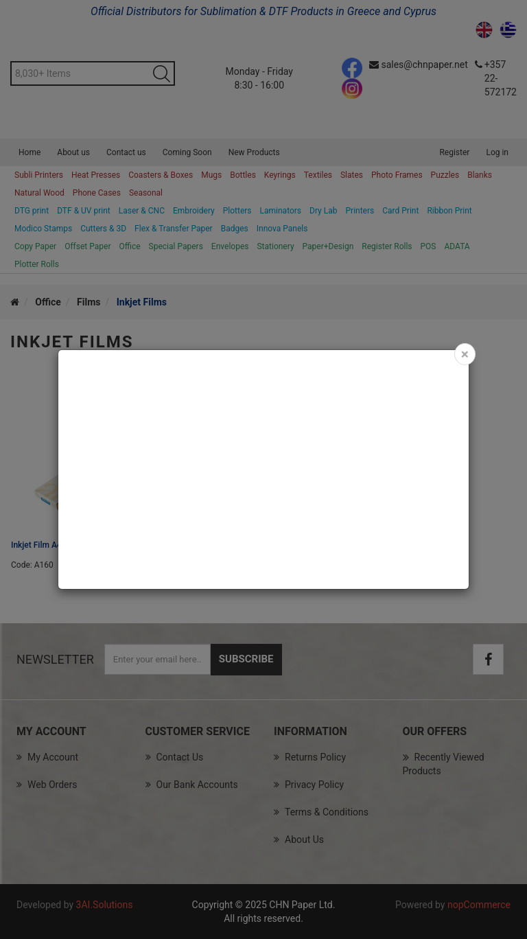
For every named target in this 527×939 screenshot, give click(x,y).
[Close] (465, 354)
